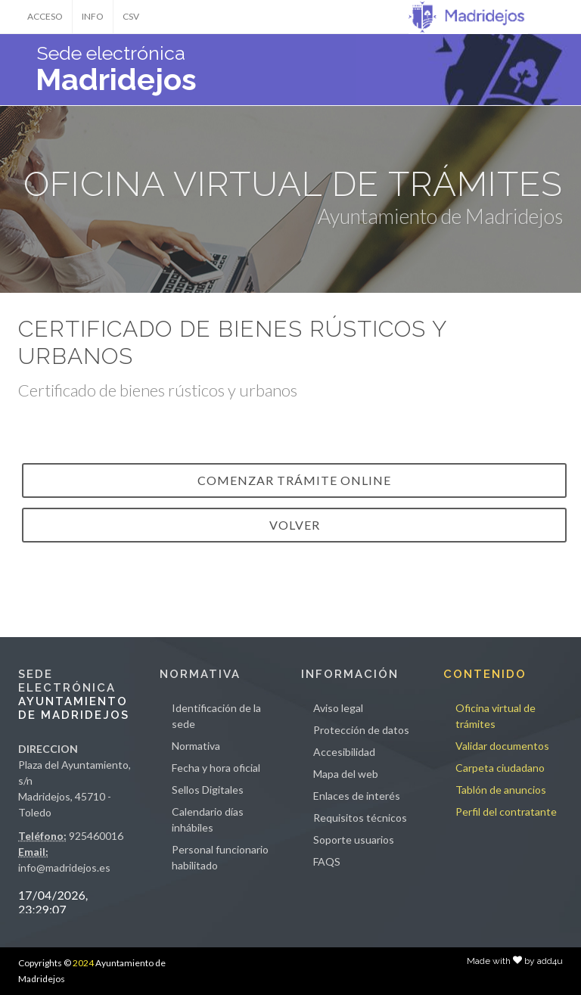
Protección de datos (361, 729)
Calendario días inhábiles (208, 819)
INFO (93, 16)
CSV (131, 16)
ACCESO (45, 16)
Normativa (196, 745)
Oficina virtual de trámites (495, 715)
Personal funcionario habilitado (220, 857)
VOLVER (294, 525)
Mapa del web (345, 773)
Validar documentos (502, 745)
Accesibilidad (344, 751)
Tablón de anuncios (500, 789)
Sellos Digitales (208, 789)
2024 (83, 963)
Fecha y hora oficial (216, 767)
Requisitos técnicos (360, 817)
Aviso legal (338, 707)
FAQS (326, 861)
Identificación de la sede (216, 715)
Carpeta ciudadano (500, 767)
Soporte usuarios (353, 839)
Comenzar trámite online (294, 480)
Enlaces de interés (356, 795)
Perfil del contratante (506, 811)
